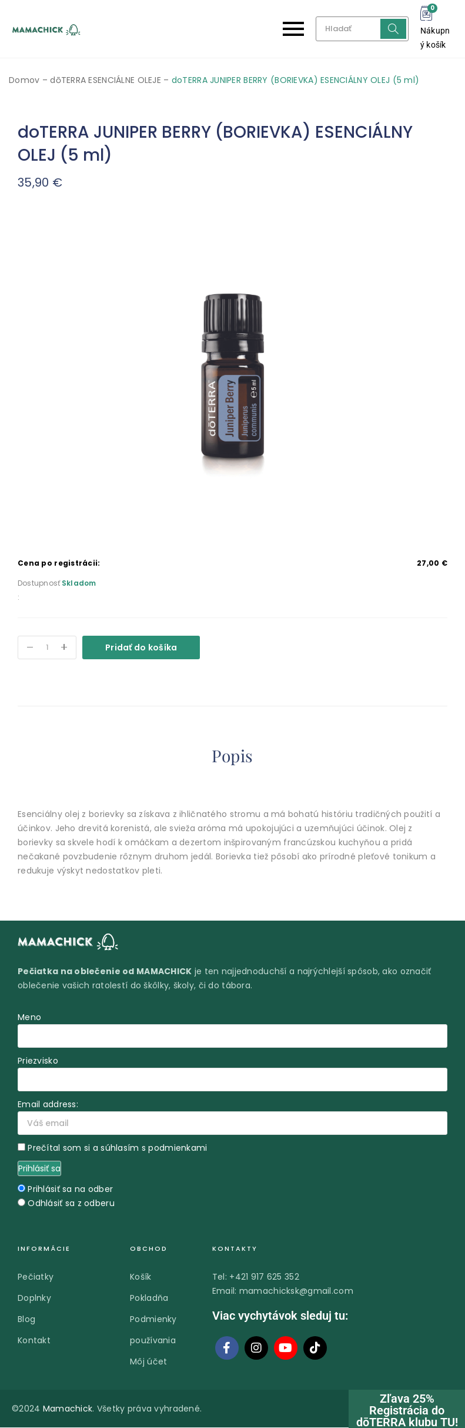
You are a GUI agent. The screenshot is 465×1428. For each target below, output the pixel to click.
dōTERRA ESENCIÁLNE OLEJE (105, 80)
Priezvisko (38, 1061)
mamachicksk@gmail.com (296, 1291)
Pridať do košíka (141, 647)
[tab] (233, 757)
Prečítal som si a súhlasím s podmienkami (117, 1148)
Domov (24, 80)
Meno (29, 1018)
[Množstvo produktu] (47, 647)
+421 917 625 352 (264, 1277)
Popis (232, 756)
